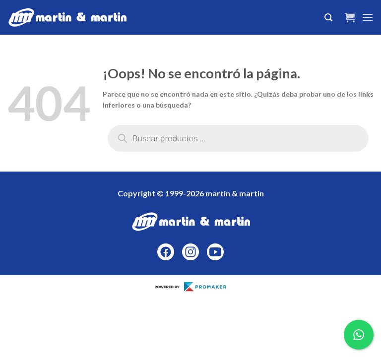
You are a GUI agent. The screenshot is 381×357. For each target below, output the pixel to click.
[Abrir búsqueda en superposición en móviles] (238, 138)
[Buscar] (328, 17)
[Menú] (368, 17)
